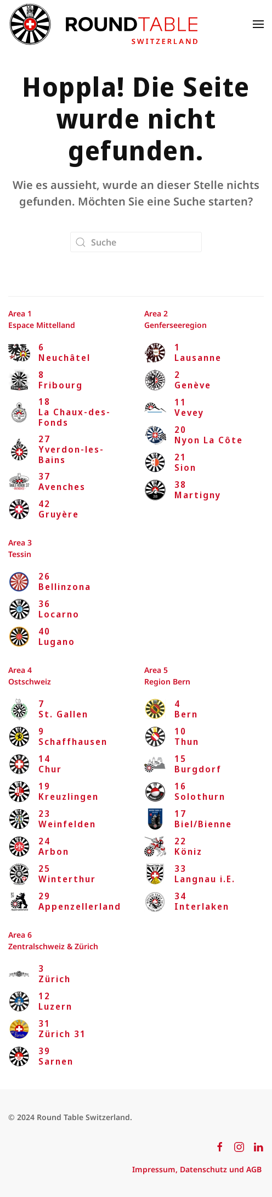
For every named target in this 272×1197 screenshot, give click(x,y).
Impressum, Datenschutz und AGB (197, 1169)
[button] (258, 24)
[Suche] (136, 242)
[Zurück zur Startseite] (102, 24)
